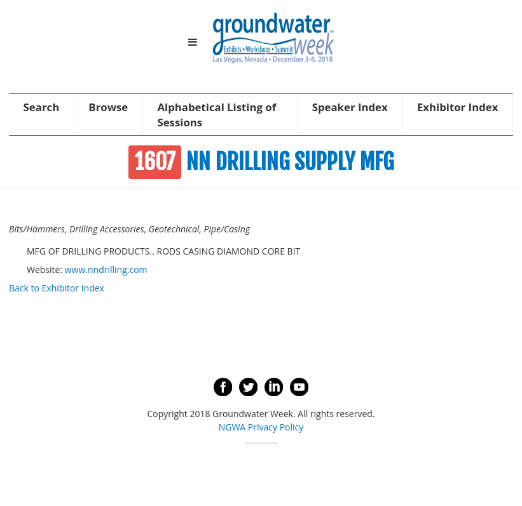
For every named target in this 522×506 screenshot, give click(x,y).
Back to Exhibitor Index (56, 288)
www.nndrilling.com (106, 269)
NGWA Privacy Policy (261, 427)
